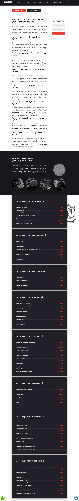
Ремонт (20, 2)
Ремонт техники (19, 10)
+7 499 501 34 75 (71, 1)
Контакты (46, 2)
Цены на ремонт (27, 2)
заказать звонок (57, 2)
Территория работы (38, 2)
